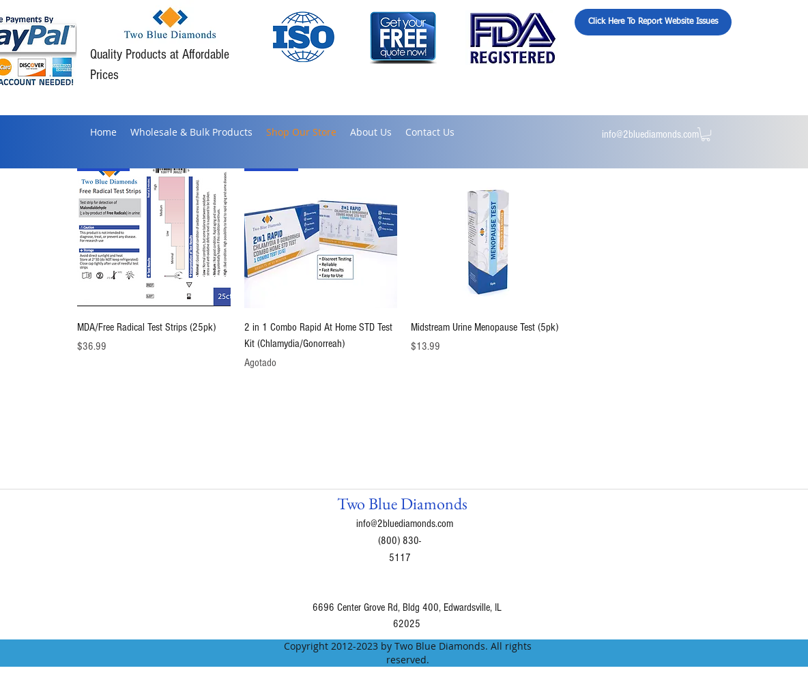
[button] (705, 134)
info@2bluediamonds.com (650, 134)
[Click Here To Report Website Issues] (653, 22)
